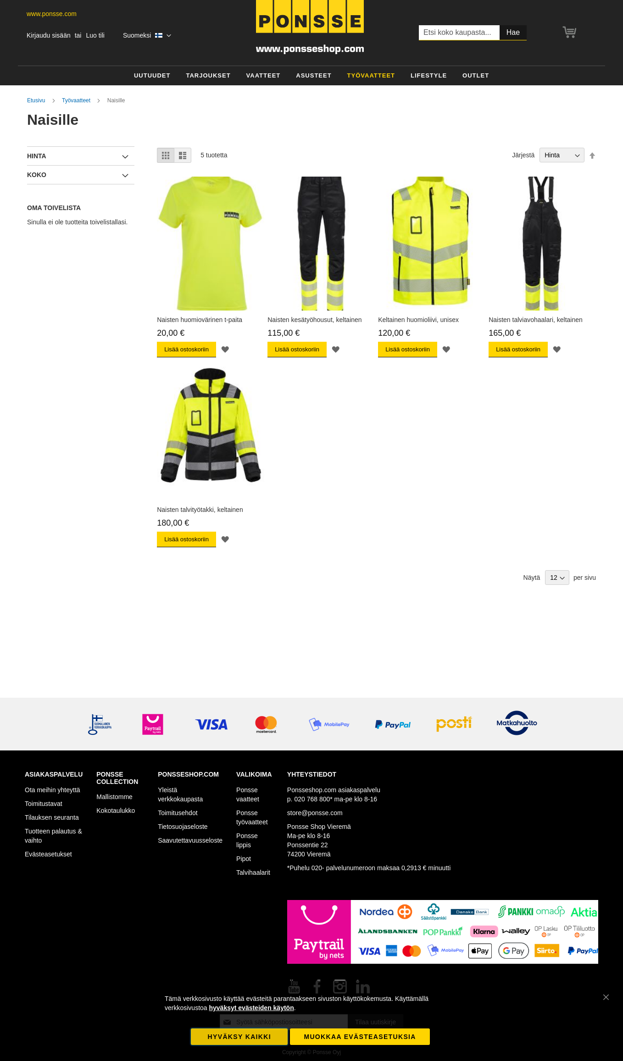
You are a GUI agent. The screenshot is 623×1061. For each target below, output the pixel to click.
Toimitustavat (43, 803)
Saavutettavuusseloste (190, 840)
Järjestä (523, 155)
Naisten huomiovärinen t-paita (199, 319)
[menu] (311, 76)
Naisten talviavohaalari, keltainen (536, 319)
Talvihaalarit (253, 872)
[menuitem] (152, 76)
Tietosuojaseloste (182, 826)
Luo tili (95, 35)
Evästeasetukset (48, 854)
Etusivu (37, 100)
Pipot (243, 858)
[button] (147, 36)
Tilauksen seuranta (52, 817)
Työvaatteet (77, 100)
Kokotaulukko (115, 810)
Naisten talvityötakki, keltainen (200, 509)
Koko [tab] (36, 174)
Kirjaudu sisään (49, 35)
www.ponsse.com (52, 13)
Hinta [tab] (36, 156)
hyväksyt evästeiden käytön (251, 1007)
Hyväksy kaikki (239, 1036)
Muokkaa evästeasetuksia (360, 1036)
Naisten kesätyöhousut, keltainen (314, 319)
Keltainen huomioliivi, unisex (418, 319)
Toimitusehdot (177, 813)
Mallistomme (114, 796)
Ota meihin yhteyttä (52, 790)
